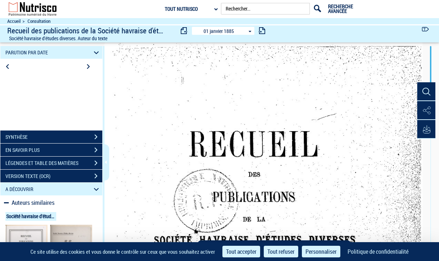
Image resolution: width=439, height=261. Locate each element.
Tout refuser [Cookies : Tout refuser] (281, 252)
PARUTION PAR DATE (53, 52)
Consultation (39, 21)
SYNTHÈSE (53, 137)
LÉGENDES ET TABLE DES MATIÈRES (53, 163)
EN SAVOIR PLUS (53, 150)
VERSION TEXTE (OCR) (53, 176)
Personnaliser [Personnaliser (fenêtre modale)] (321, 252)
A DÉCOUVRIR (53, 189)
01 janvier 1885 (219, 31)
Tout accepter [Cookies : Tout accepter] (241, 252)
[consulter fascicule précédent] (184, 30)
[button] (426, 91)
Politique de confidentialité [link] (378, 252)
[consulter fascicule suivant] (262, 30)
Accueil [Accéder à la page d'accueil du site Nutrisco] (14, 21)
